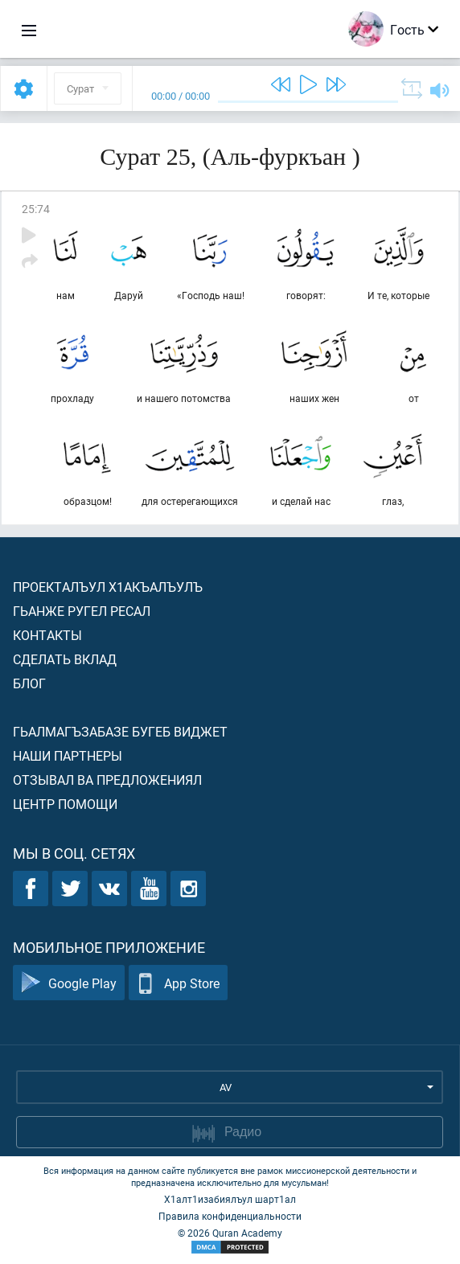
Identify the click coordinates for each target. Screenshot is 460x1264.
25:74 (36, 208)
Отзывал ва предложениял (107, 779)
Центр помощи (65, 803)
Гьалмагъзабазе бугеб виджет (120, 731)
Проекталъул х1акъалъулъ (108, 586)
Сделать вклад (65, 658)
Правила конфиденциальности (230, 1215)
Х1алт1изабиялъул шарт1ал (230, 1198)
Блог (29, 683)
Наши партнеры (67, 755)
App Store (178, 983)
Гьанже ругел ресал (81, 610)
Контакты (47, 634)
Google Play (69, 983)
